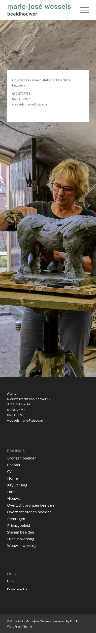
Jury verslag (17, 484)
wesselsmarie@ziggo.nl (30, 104)
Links (11, 491)
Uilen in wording (20, 538)
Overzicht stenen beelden (29, 511)
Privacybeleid (18, 525)
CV (9, 471)
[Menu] (82, 10)
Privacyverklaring (20, 589)
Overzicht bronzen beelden (30, 505)
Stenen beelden (20, 532)
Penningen (16, 518)
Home (12, 478)
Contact (13, 464)
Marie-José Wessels (38, 621)
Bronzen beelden (21, 457)
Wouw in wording (21, 545)
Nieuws (13, 498)
